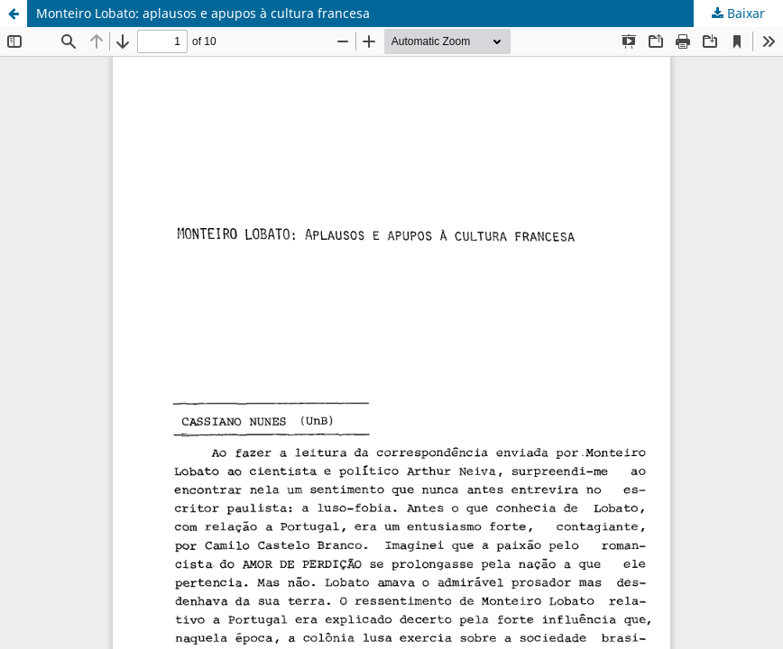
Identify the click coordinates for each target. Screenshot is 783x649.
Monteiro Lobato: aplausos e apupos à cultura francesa (203, 13)
